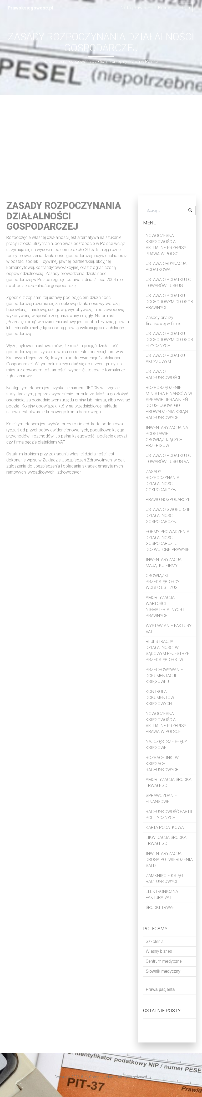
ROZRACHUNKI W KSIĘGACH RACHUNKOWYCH (162, 763)
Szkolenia (155, 941)
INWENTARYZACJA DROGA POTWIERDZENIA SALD (169, 859)
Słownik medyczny (163, 971)
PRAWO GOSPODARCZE (168, 499)
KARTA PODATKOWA (165, 827)
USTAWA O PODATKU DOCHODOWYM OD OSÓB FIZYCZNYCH (169, 339)
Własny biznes (159, 951)
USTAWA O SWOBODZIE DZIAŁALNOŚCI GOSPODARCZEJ (168, 515)
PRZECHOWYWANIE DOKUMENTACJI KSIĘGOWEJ (164, 675)
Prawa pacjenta (160, 989)
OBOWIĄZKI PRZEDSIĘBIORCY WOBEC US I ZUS (162, 581)
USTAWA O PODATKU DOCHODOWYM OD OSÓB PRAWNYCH (169, 301)
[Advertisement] (101, 145)
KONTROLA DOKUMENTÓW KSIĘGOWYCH (160, 697)
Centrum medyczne (164, 961)
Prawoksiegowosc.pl (30, 8)
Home (164, 7)
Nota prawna (134, 7)
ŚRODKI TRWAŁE (161, 907)
